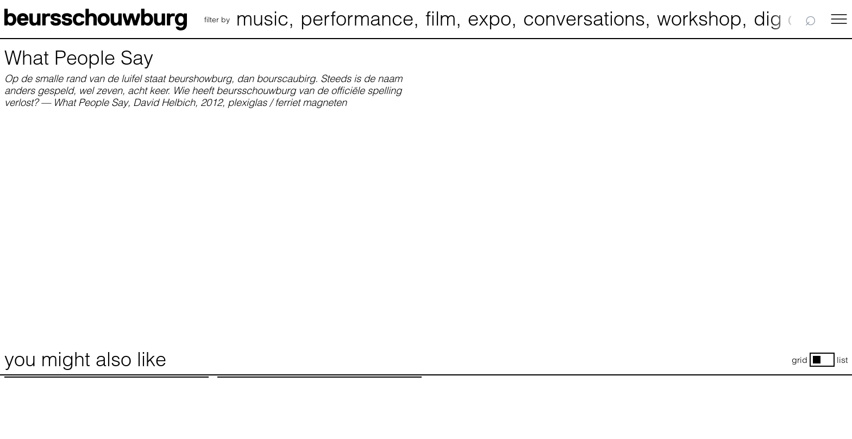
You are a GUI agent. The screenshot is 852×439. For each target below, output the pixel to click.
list (842, 360)
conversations (584, 18)
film (440, 18)
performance (357, 18)
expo (489, 18)
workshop (699, 18)
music (262, 18)
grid (799, 360)
